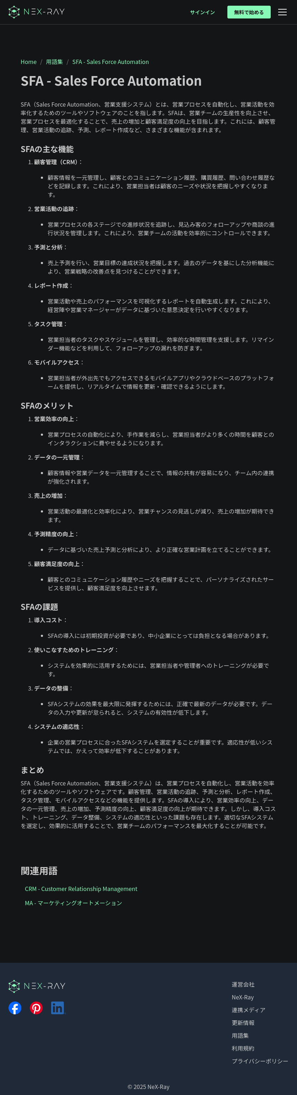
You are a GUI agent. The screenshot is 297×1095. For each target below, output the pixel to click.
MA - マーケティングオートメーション (73, 902)
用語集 (54, 61)
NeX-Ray (243, 997)
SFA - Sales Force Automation (110, 61)
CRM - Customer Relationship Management (81, 888)
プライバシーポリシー (260, 1061)
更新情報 (243, 1022)
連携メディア (248, 1009)
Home (29, 61)
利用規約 (243, 1048)
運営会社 (243, 984)
